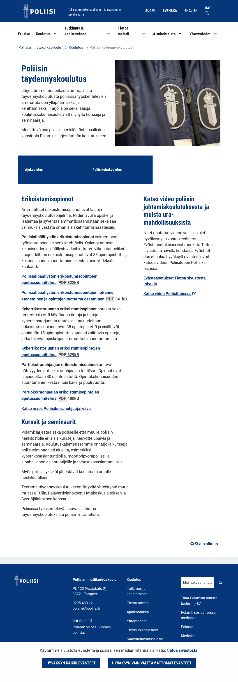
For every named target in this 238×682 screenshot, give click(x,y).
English (192, 10)
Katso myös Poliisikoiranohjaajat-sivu (56, 408)
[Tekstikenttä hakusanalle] (197, 582)
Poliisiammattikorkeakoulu (39, 47)
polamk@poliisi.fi (86, 608)
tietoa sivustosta (182, 650)
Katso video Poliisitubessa (169, 293)
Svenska (171, 10)
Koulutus (75, 47)
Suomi (152, 10)
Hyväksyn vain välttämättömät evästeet (152, 663)
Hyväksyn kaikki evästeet (71, 663)
